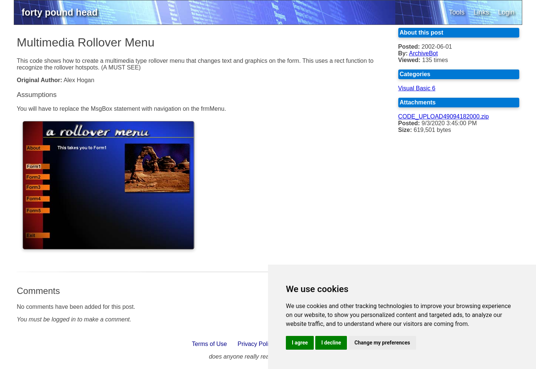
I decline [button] (331, 343)
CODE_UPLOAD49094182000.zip (443, 116)
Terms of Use (209, 344)
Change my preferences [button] (382, 343)
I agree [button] (300, 343)
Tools (457, 12)
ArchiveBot (423, 53)
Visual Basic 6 (417, 88)
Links (481, 12)
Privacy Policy (256, 344)
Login (506, 12)
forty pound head (60, 12)
